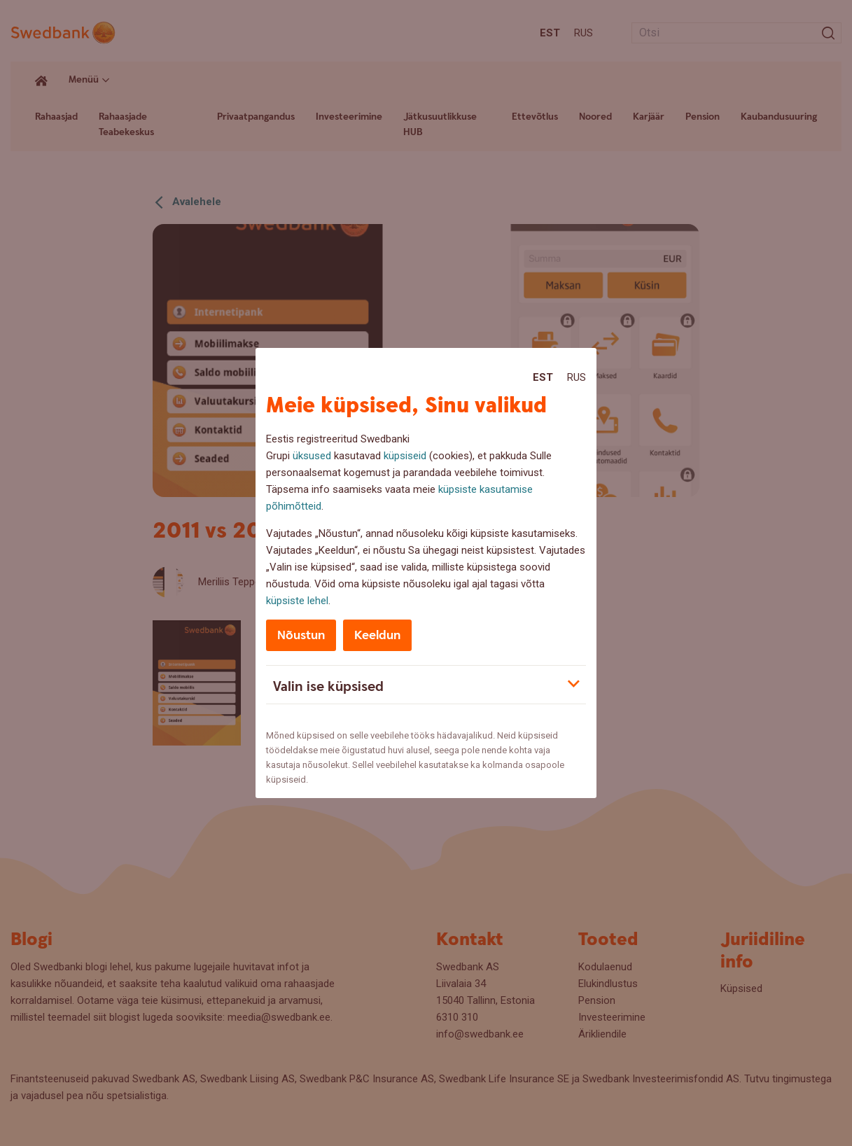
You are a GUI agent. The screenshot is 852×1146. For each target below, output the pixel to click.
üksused (312, 455)
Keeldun (377, 635)
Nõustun (301, 635)
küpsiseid (405, 455)
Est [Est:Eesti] (543, 377)
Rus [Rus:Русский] (576, 377)
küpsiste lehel (297, 600)
